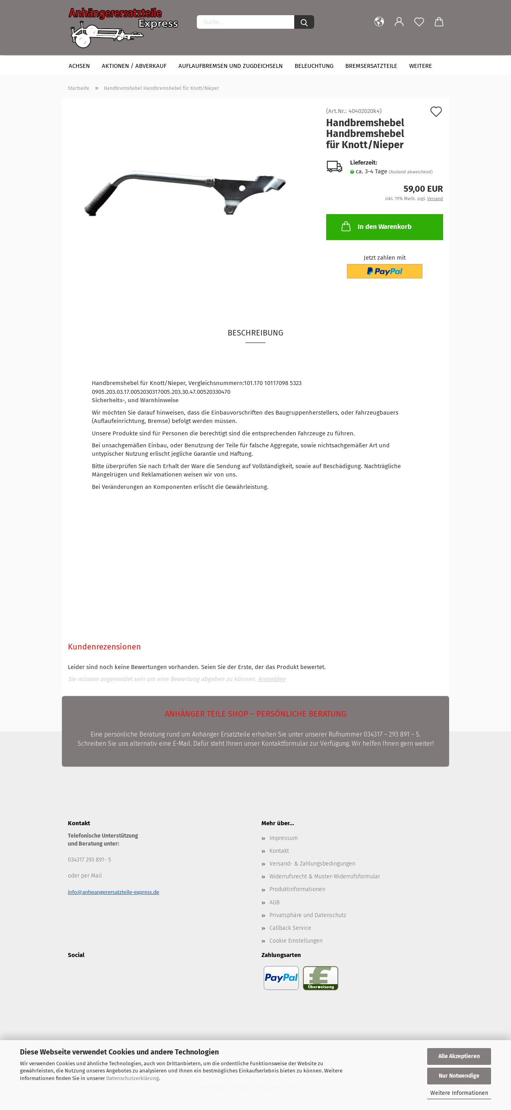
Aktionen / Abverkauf (134, 65)
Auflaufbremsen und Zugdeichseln (230, 65)
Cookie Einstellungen (296, 940)
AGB (274, 902)
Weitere (420, 65)
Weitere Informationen (459, 1093)
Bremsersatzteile (371, 65)
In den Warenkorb (376, 226)
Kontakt (279, 851)
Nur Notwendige (459, 1075)
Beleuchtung (314, 65)
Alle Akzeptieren (459, 1056)
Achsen (79, 65)
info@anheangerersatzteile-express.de (113, 892)
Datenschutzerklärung (132, 1078)
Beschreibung (255, 333)
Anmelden (271, 679)
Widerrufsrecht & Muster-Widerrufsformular (324, 876)
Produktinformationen (297, 889)
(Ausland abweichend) (411, 172)
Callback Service (290, 928)
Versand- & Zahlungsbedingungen (312, 863)
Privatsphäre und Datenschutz (307, 915)
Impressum (283, 838)
